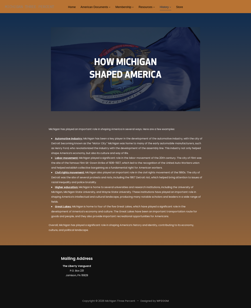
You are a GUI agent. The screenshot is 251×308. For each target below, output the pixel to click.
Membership (123, 7)
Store (179, 7)
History (164, 7)
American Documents (94, 7)
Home (72, 7)
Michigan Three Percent (29, 7)
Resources (145, 7)
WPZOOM (163, 301)
